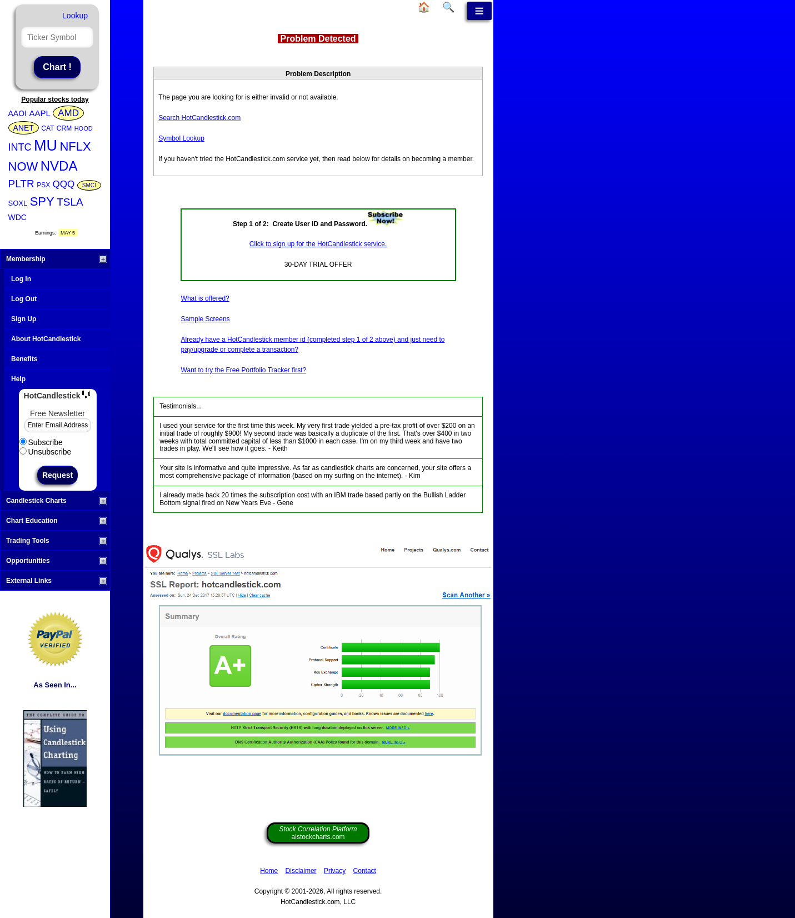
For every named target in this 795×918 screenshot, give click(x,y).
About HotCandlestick (46, 339)
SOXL (18, 203)
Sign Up (23, 319)
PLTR (21, 183)
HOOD (83, 128)
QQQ (64, 184)
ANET (23, 127)
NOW (23, 166)
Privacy (335, 871)
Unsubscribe (45, 451)
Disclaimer (301, 871)
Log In (21, 279)
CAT (47, 128)
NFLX (75, 146)
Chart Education (56, 521)
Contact (364, 871)
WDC (17, 217)
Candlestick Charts (56, 501)
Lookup (75, 15)
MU (45, 145)
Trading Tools (56, 541)
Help (18, 379)
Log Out (24, 299)
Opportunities (56, 561)
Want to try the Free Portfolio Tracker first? (244, 370)
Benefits (24, 359)
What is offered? (205, 298)
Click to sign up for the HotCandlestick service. (318, 244)
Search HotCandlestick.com (199, 118)
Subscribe (41, 442)
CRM (64, 128)
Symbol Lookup (181, 138)
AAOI (17, 113)
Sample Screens (205, 319)
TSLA (70, 202)
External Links (56, 581)
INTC (20, 147)
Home (269, 871)
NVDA (59, 165)
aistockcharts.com (318, 833)
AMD (68, 113)
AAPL (39, 113)
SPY (42, 201)
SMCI (89, 185)
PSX (43, 185)
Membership (56, 259)
